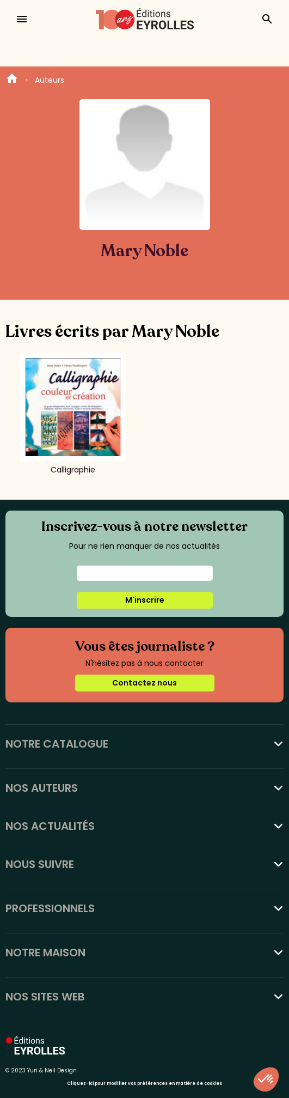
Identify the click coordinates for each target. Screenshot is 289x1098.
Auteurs (49, 80)
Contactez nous (144, 682)
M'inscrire (144, 600)
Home (12, 80)
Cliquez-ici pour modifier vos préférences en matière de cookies (144, 1084)
